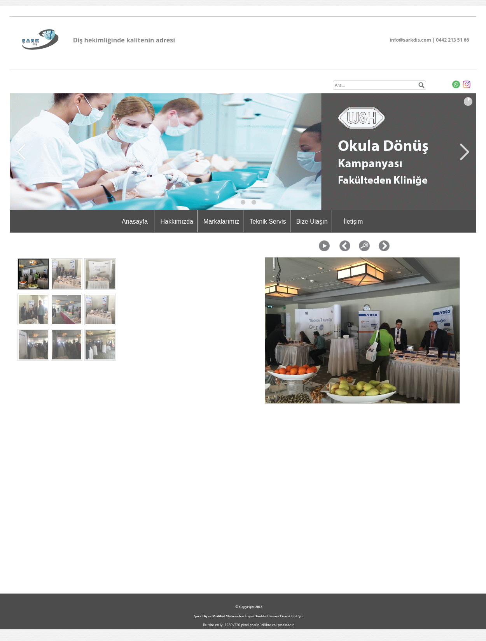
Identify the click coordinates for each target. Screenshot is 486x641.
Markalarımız (221, 221)
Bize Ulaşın (312, 221)
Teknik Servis (267, 221)
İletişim (353, 221)
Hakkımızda (176, 221)
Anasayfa (135, 221)
